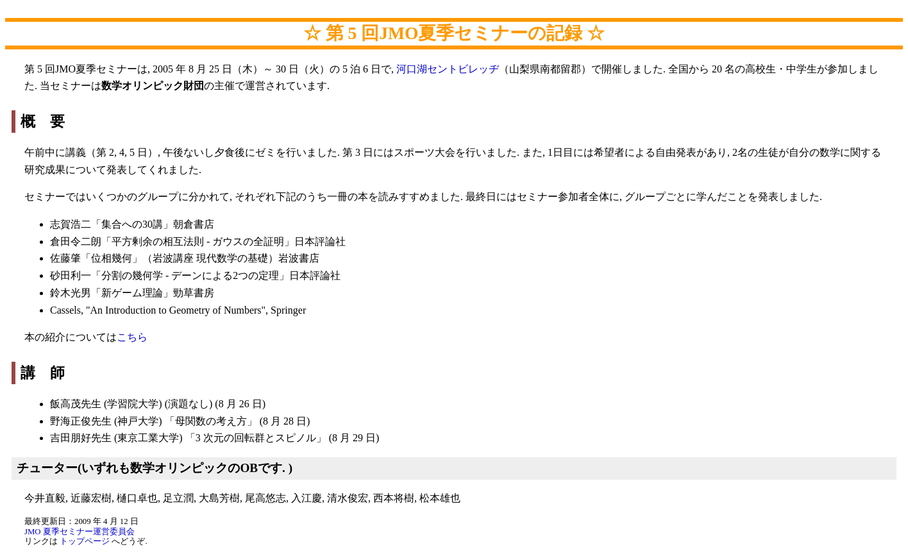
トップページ (85, 541)
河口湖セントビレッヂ (447, 68)
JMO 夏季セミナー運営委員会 (79, 531)
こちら (132, 337)
